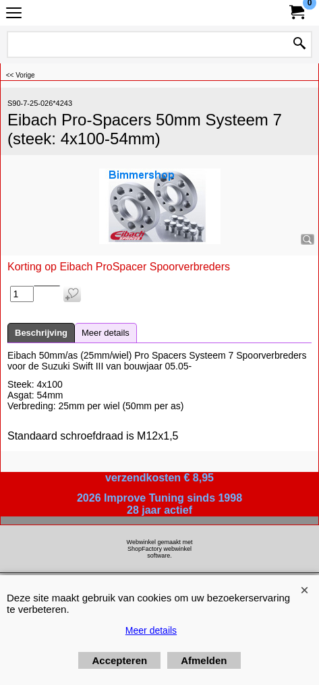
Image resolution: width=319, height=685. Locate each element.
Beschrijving (41, 333)
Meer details (105, 333)
